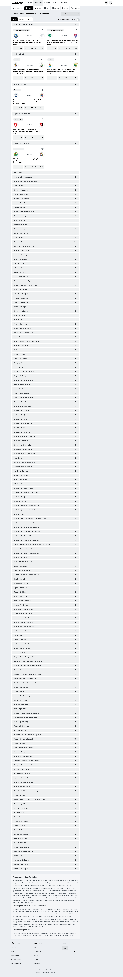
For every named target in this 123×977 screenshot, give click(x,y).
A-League (17, 90)
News (30, 2)
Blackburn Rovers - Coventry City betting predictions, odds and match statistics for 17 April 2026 (28, 161)
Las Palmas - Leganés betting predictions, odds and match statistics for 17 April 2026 (62, 71)
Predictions (38, 2)
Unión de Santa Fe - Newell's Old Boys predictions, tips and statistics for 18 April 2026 (28, 131)
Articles (55, 2)
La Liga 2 (16, 59)
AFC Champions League (21, 30)
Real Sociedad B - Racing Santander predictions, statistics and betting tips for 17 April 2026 (28, 71)
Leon (64, 943)
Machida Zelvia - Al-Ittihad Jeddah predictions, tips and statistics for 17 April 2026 (28, 42)
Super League (18, 119)
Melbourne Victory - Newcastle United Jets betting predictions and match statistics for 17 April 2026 (28, 102)
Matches (47, 2)
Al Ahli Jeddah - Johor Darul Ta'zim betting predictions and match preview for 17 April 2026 (62, 42)
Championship (18, 149)
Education (64, 2)
